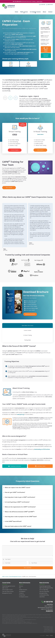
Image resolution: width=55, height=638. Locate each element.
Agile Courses (5, 587)
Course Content (27, 330)
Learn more (39, 1)
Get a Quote (40, 150)
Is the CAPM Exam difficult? (13, 521)
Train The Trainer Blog (44, 591)
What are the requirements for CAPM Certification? (20, 507)
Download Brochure (45, 55)
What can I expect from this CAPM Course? (17, 487)
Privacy (51, 635)
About (44, 11)
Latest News (42, 596)
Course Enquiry (14, 150)
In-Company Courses (35, 11)
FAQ (20, 587)
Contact (50, 11)
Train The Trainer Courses (8, 591)
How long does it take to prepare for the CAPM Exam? (21, 516)
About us (21, 586)
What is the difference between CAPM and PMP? (19, 512)
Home (16, 11)
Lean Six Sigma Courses (7, 589)
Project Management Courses (15, 28)
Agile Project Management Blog (46, 587)
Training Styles (27, 340)
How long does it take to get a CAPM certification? (20, 497)
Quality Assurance (23, 589)
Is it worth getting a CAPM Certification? (17, 502)
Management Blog (43, 593)
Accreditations (22, 591)
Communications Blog (44, 595)
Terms (47, 635)
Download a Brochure (14, 466)
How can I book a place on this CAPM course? (18, 526)
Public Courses (24, 11)
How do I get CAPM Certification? (15, 492)
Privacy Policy (22, 595)
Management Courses (7, 593)
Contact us (21, 593)
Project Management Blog (44, 586)
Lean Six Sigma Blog (43, 589)
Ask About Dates (40, 466)
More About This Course (27, 325)
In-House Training (27, 335)
